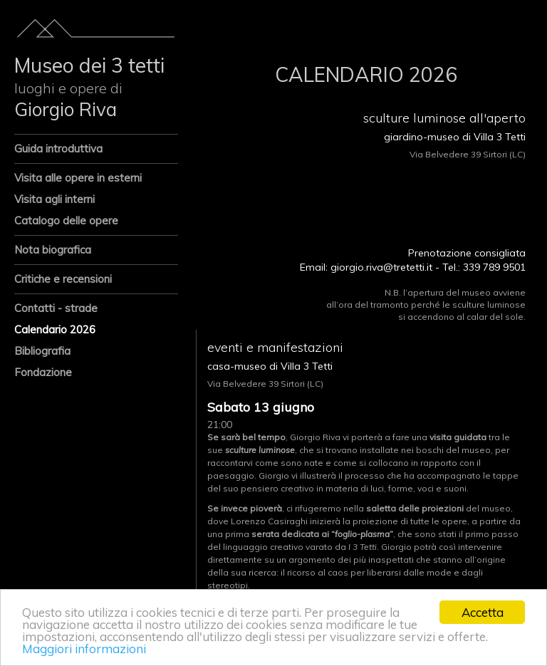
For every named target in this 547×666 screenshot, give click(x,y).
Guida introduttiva (58, 148)
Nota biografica (52, 249)
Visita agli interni (54, 199)
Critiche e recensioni (63, 279)
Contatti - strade (56, 308)
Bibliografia (42, 351)
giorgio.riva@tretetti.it (381, 267)
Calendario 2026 (54, 329)
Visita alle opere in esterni (78, 177)
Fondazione (43, 372)
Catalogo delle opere (66, 220)
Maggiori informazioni (84, 648)
